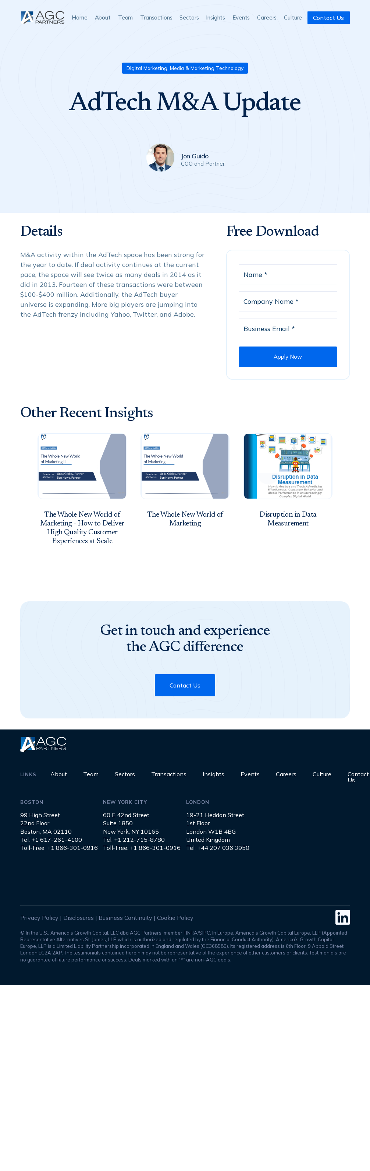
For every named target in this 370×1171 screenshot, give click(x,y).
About (103, 17)
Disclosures (78, 917)
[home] (42, 17)
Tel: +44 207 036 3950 (217, 847)
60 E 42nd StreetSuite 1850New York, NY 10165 (131, 823)
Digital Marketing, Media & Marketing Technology (185, 68)
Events (241, 17)
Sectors (189, 17)
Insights (215, 17)
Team (125, 17)
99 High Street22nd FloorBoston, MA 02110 (46, 823)
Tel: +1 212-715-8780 (134, 839)
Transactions (156, 17)
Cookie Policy (175, 917)
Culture (293, 17)
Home (79, 17)
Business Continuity (125, 917)
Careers (267, 17)
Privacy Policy (39, 917)
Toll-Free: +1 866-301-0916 (59, 847)
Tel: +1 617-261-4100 (51, 839)
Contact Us (328, 17)
